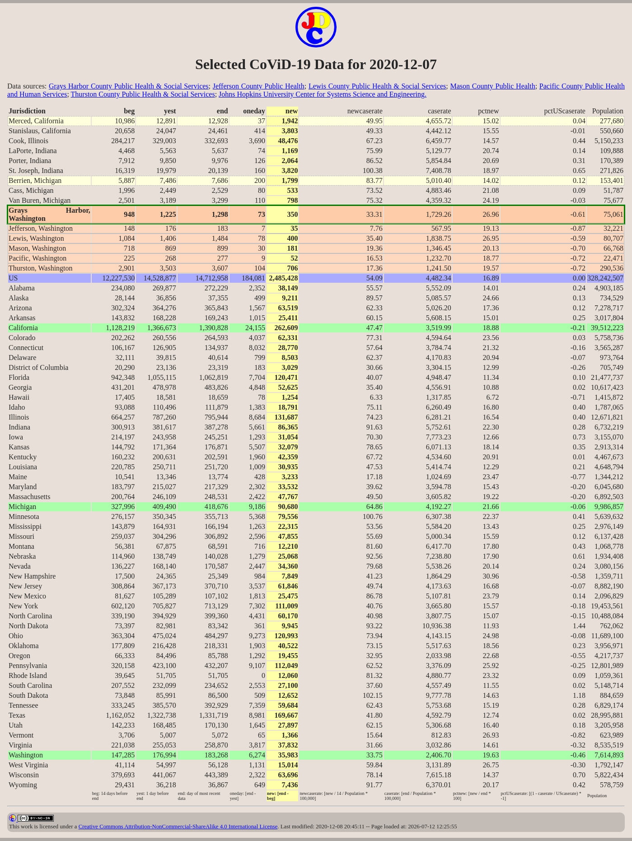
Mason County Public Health (492, 86)
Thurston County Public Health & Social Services (143, 94)
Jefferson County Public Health (258, 86)
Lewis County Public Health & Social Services (377, 86)
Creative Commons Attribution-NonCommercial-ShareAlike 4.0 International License (178, 826)
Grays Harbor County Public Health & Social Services (129, 86)
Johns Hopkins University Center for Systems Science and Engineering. (322, 94)
